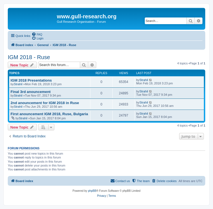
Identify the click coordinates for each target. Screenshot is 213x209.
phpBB (92, 190)
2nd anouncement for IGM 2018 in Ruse (45, 103)
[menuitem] (37, 34)
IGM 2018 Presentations (31, 80)
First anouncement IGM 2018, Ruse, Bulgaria (49, 114)
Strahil (18, 84)
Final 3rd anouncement (30, 92)
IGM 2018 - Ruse (29, 57)
